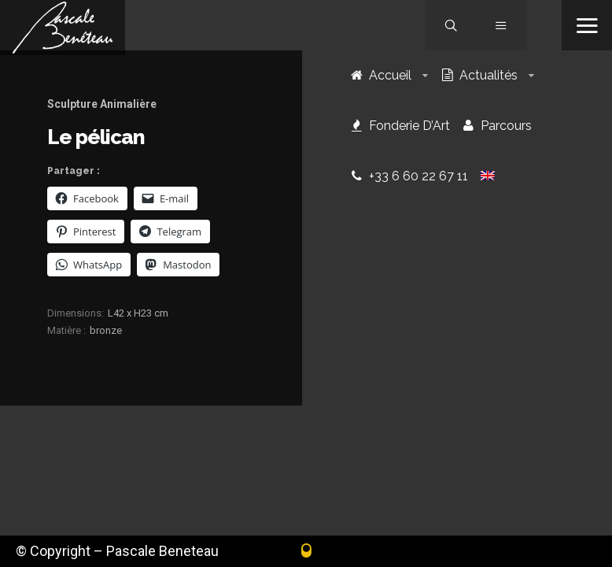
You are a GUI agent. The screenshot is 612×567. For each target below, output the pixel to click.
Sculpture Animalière (102, 104)
